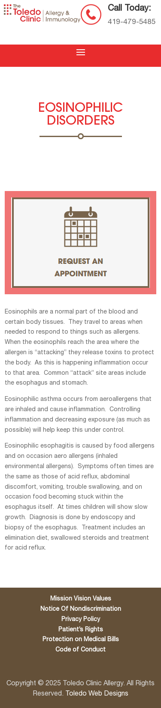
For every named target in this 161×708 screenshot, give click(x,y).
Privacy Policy (80, 619)
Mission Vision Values (80, 599)
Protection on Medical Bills (81, 639)
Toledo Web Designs (96, 694)
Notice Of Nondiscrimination (80, 609)
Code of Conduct (80, 650)
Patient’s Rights (80, 630)
